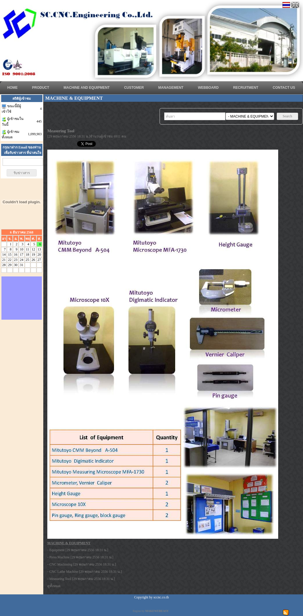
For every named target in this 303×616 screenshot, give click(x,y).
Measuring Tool (60, 579)
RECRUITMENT (245, 88)
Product (40, 88)
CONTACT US (284, 88)
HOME (12, 88)
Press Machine (59, 557)
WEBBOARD (208, 88)
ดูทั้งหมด (54, 586)
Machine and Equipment (86, 88)
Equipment (57, 550)
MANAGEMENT (170, 88)
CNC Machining (60, 564)
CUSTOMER (134, 88)
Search (287, 116)
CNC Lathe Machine (63, 572)
